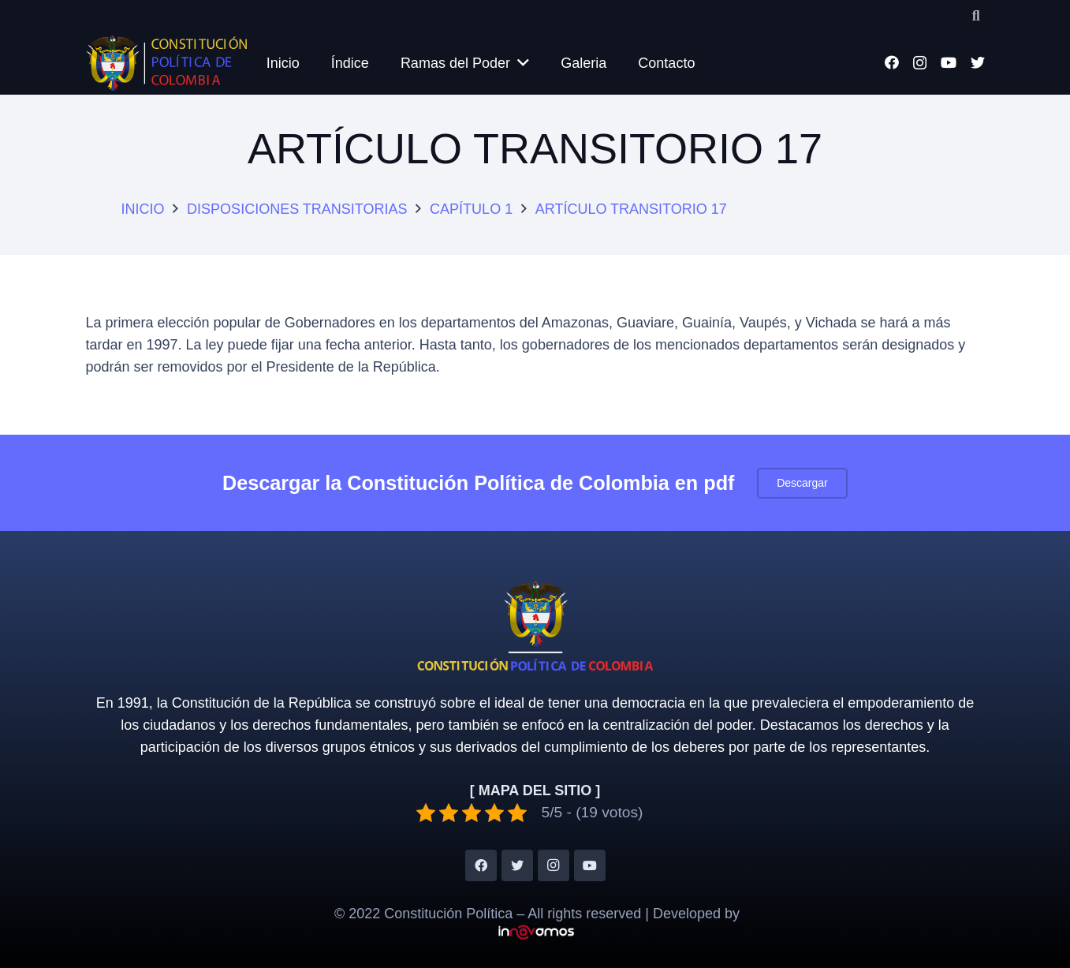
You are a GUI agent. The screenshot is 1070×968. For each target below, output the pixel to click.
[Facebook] (892, 62)
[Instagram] (919, 63)
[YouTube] (948, 62)
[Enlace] (167, 63)
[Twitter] (978, 62)
